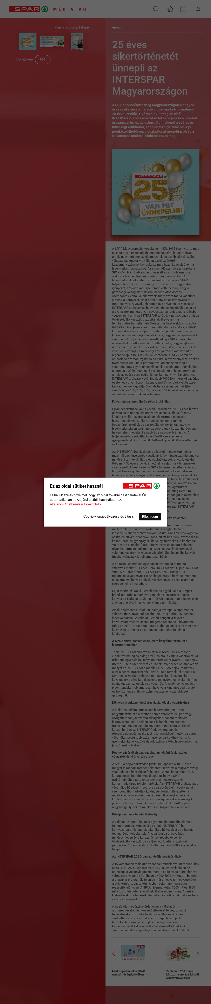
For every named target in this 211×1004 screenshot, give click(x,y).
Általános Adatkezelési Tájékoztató (75, 504)
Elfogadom (150, 516)
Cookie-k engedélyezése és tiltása (108, 516)
